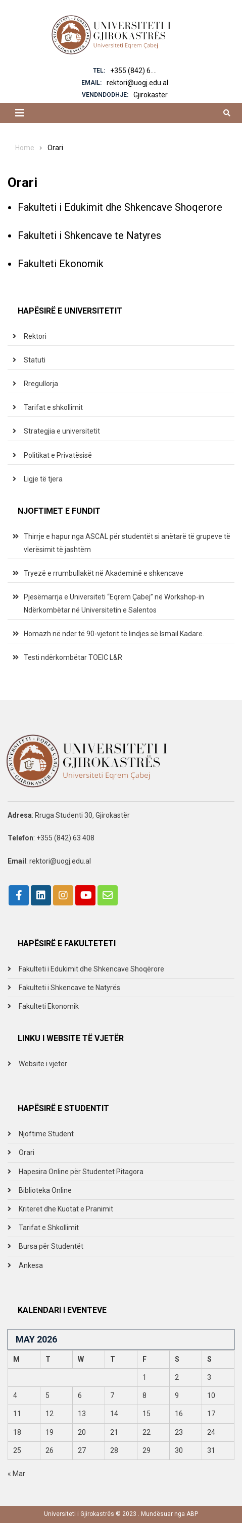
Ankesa (31, 1265)
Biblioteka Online (45, 1190)
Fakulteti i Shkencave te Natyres (89, 235)
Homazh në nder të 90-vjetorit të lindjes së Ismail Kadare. (114, 634)
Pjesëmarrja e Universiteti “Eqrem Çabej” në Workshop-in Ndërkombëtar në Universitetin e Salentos (114, 603)
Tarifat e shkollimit (53, 407)
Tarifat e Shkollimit (49, 1228)
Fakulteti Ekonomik (61, 264)
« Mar (16, 1474)
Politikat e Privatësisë (58, 455)
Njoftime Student (46, 1134)
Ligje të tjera (43, 479)
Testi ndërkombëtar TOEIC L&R (73, 657)
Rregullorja (41, 384)
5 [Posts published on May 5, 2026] (47, 1395)
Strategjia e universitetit (62, 431)
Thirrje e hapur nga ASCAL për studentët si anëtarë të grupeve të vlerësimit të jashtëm (127, 543)
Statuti (34, 360)
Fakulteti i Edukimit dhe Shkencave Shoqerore (120, 207)
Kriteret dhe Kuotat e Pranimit (66, 1209)
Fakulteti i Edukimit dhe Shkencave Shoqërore (91, 969)
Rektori (35, 336)
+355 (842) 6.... (133, 70)
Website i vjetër (43, 1064)
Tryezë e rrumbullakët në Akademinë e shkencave (103, 573)
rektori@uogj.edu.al (137, 82)
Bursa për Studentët (51, 1246)
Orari (26, 1152)
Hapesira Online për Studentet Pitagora (81, 1172)
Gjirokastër (150, 94)
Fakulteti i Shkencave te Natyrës (69, 988)
